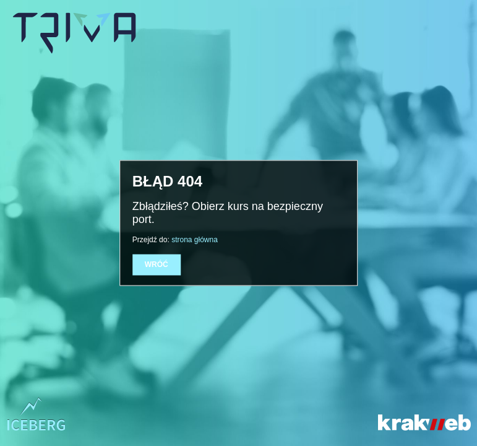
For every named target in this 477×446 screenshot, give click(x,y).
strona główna (194, 240)
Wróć (156, 265)
